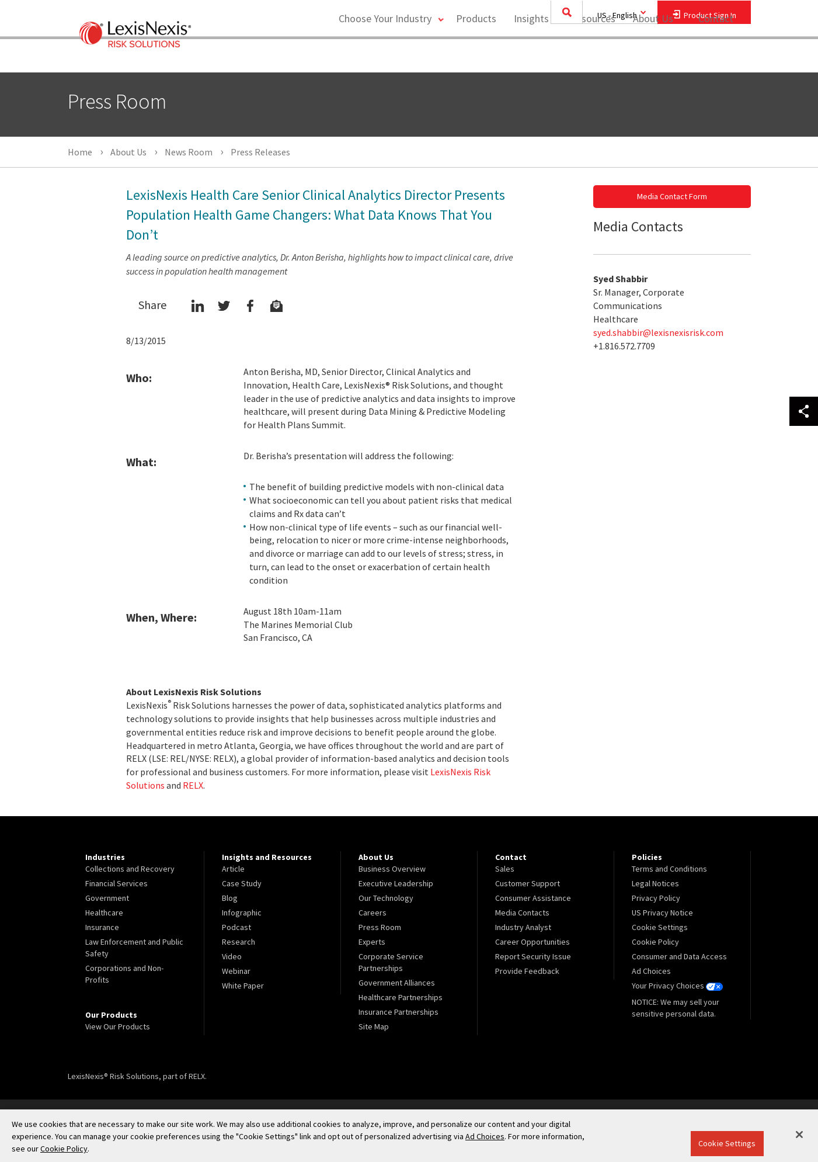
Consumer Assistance (533, 898)
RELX (193, 785)
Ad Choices (651, 971)
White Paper (243, 985)
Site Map (373, 1026)
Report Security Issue (533, 956)
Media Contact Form (672, 196)
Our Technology (385, 898)
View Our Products (117, 1026)
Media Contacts (522, 912)
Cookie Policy (655, 941)
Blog (230, 898)
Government (107, 898)
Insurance (102, 927)
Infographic (242, 912)
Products (475, 56)
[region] (409, 1135)
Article (233, 868)
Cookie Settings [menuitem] (660, 927)
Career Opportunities (532, 941)
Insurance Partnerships (398, 1012)
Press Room (379, 927)
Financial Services (116, 883)
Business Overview (392, 868)
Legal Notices (655, 883)
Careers (372, 912)
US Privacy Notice (662, 912)
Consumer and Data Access (679, 956)
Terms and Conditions (669, 868)
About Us (652, 56)
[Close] (799, 1134)
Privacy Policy (656, 898)
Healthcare (104, 912)
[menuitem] (475, 56)
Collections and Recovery (130, 868)
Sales (504, 868)
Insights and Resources (563, 56)
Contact (715, 56)
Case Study (242, 883)
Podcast (236, 927)
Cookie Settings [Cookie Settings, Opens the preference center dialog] (727, 1143)
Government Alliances (396, 982)
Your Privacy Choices (677, 985)
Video (232, 956)
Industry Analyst (523, 927)
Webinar (236, 971)
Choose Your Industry (382, 56)
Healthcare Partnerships (400, 997)
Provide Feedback (527, 971)
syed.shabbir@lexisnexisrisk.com (658, 332)
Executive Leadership (395, 883)
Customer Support (527, 883)
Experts (371, 941)
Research (238, 941)
